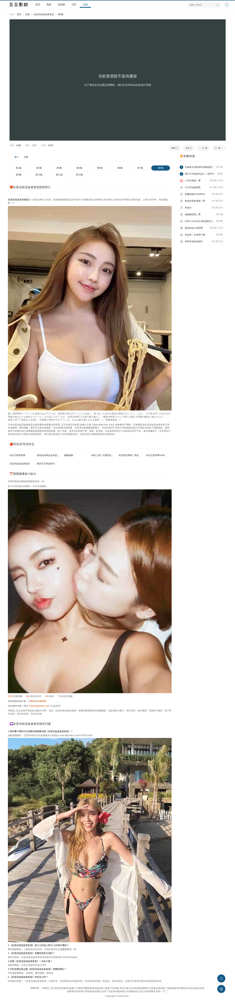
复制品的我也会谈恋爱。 (49, 455)
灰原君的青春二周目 (129, 455)
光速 (26, 157)
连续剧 (61, 4)
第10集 (39, 174)
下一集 (219, 148)
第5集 (100, 168)
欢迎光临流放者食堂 (44, 14)
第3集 (59, 168)
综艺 (74, 4)
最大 (16, 157)
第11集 (59, 174)
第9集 (19, 174)
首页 (37, 4)
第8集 (61, 14)
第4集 (79, 168)
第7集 (140, 168)
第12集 (79, 174)
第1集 (19, 168)
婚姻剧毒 (68, 455)
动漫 (85, 4)
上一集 (203, 148)
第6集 (120, 168)
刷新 (174, 148)
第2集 (39, 168)
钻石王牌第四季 (17, 455)
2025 (50, 145)
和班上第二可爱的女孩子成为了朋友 (109, 455)
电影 (49, 4)
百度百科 (64, 949)
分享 (188, 148)
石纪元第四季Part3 (155, 455)
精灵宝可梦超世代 (46, 463)
